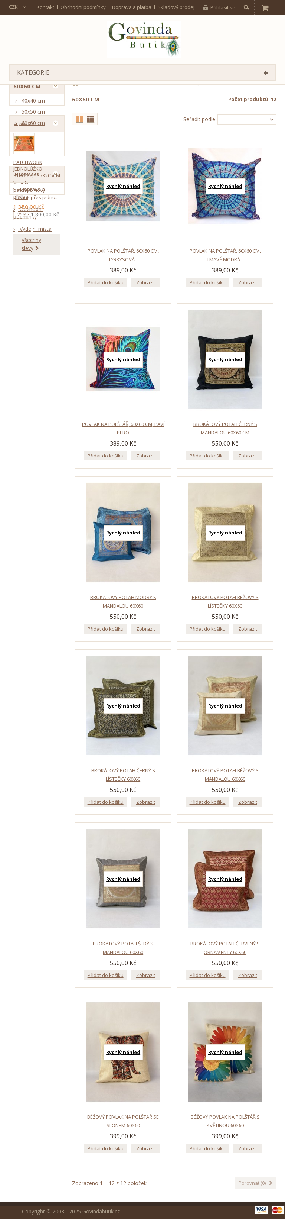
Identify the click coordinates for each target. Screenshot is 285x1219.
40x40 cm (32, 103)
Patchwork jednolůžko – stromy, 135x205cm (36, 205)
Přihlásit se (222, 7)
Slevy (19, 157)
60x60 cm (32, 125)
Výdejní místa (35, 370)
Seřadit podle (199, 119)
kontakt (45, 7)
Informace (26, 313)
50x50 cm (32, 114)
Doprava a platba (131, 7)
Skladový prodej (176, 7)
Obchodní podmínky (83, 7)
